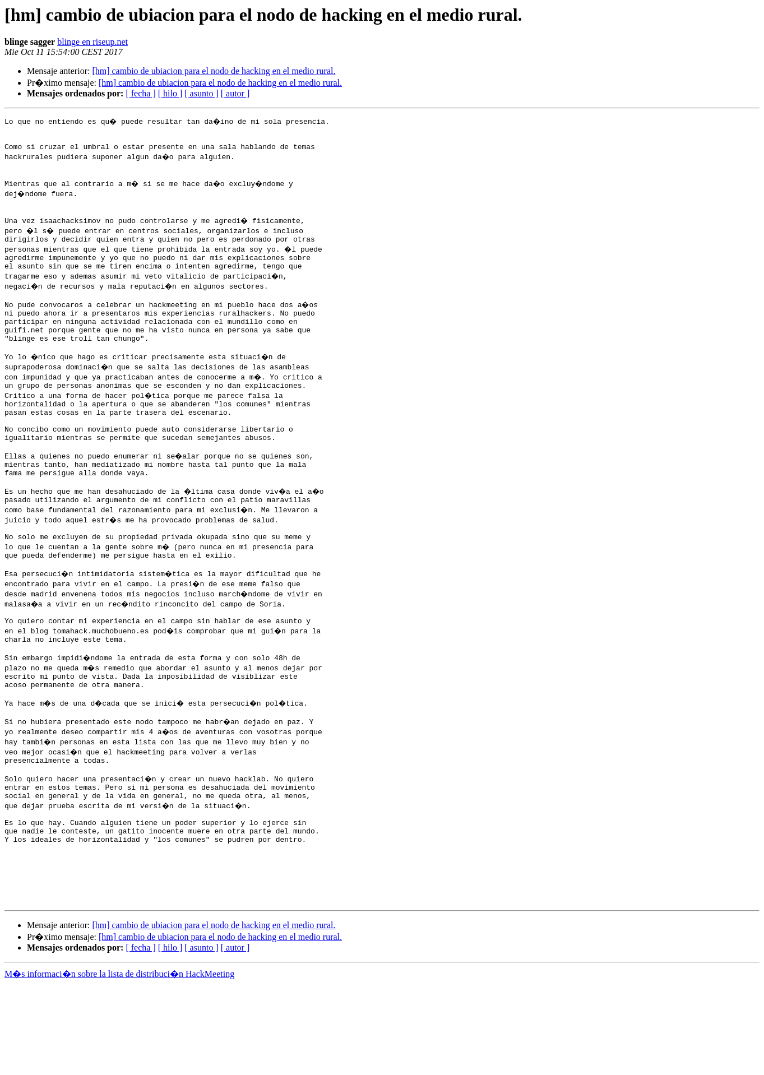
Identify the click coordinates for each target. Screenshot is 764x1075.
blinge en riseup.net (92, 42)
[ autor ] (235, 93)
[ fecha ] (140, 93)
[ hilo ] (170, 93)
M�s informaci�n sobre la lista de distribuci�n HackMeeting (119, 1064)
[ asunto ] (201, 93)
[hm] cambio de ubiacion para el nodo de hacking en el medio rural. (213, 71)
